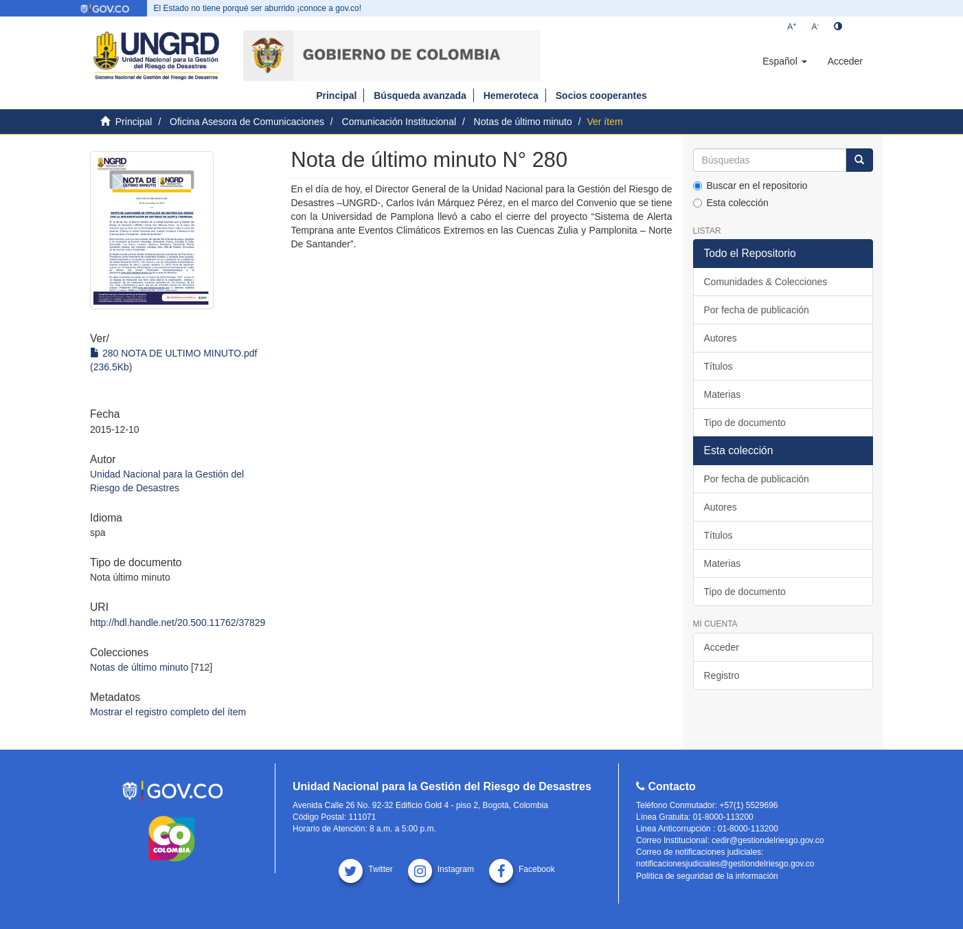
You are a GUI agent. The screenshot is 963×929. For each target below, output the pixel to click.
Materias (722, 394)
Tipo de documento (745, 422)
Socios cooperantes (601, 95)
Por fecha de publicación (756, 309)
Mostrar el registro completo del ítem (168, 711)
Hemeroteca (511, 95)
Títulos (718, 366)
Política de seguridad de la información (707, 876)
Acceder (721, 647)
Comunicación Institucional (399, 121)
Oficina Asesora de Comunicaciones (247, 121)
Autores (720, 338)
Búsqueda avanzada (420, 95)
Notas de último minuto (523, 121)
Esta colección (731, 202)
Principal (336, 95)
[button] (784, 61)
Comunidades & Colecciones (766, 281)
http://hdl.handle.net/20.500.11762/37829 (177, 622)
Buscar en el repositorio (750, 185)
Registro (722, 675)
